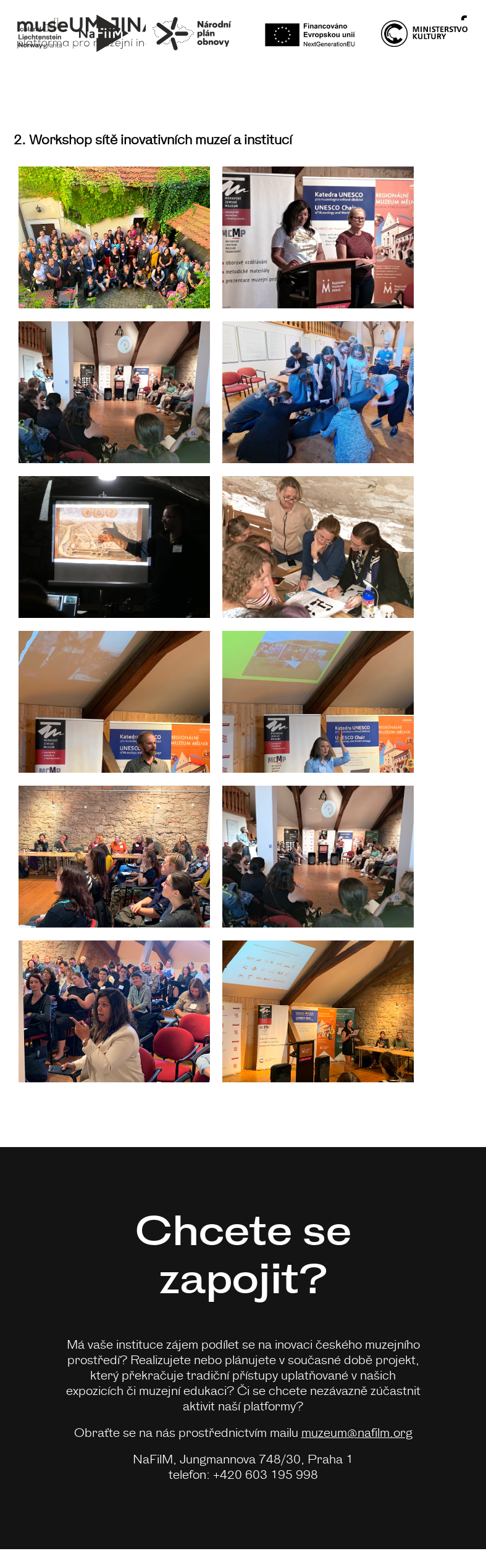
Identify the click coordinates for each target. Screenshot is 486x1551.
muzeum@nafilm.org (357, 1431)
